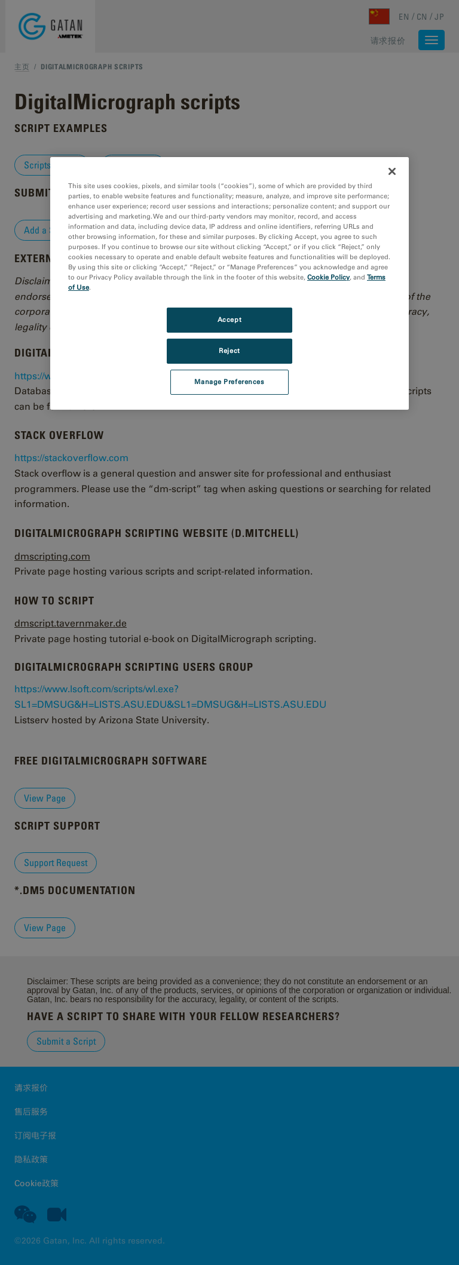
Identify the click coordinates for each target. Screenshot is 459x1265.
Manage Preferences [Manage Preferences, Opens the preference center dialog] (229, 381)
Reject (229, 350)
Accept (229, 319)
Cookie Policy (328, 277)
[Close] (392, 171)
